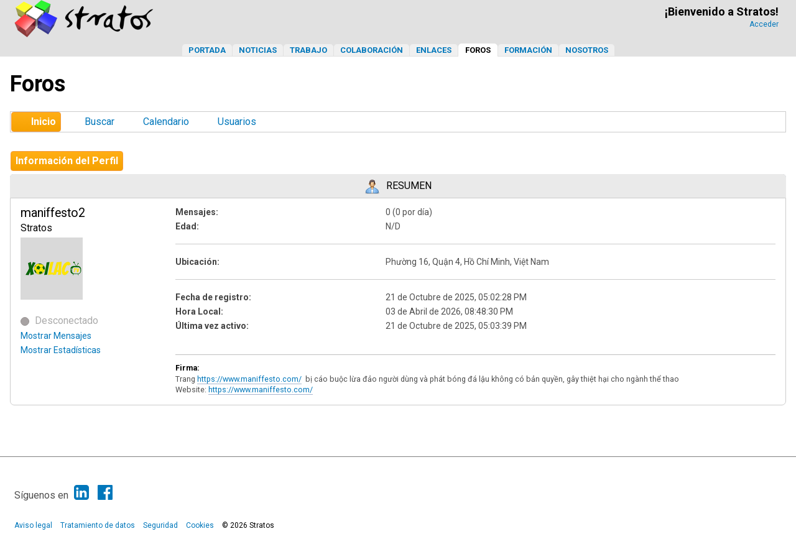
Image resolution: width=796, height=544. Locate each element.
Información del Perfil (67, 161)
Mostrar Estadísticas (61, 350)
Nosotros (586, 50)
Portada (207, 50)
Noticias (258, 50)
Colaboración (371, 50)
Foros (478, 50)
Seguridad (160, 525)
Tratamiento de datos (97, 525)
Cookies (200, 525)
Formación (528, 50)
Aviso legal (33, 525)
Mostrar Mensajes (56, 336)
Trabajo (308, 50)
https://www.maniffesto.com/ (249, 379)
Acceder (764, 24)
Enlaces (433, 50)
